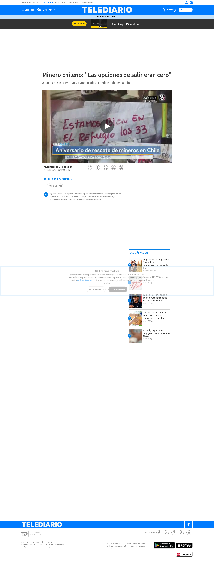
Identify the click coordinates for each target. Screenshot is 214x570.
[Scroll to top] (188, 531)
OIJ (57, 3)
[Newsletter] (191, 3)
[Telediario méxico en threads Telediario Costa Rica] (181, 539)
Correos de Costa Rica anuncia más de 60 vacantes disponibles (155, 322)
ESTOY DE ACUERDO (118, 285)
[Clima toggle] (45, 10)
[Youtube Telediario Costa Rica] (188, 539)
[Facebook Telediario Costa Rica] (158, 539)
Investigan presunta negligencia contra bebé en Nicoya (156, 340)
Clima (63, 3)
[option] (107, 133)
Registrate (185, 10)
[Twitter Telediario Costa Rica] (166, 539)
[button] (89, 174)
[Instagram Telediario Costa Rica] (173, 539)
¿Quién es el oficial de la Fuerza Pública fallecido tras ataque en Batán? (156, 304)
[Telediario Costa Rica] (106, 10)
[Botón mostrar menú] (28, 9)
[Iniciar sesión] (186, 2)
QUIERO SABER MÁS (96, 285)
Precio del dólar (73, 3)
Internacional (107, 16)
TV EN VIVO (167, 10)
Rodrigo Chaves (88, 3)
